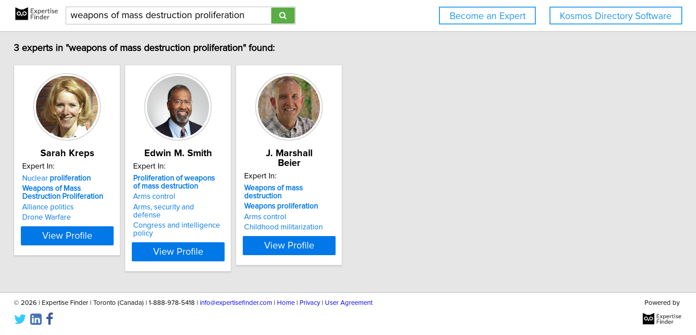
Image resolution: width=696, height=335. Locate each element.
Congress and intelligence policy (211, 217)
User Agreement (348, 303)
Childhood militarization (329, 209)
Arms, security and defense (202, 207)
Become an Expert (488, 16)
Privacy (310, 303)
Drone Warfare (48, 217)
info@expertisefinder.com (236, 303)
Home (286, 303)
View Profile (80, 235)
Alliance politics (49, 207)
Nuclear (58, 178)
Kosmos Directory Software (616, 16)
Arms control (178, 197)
